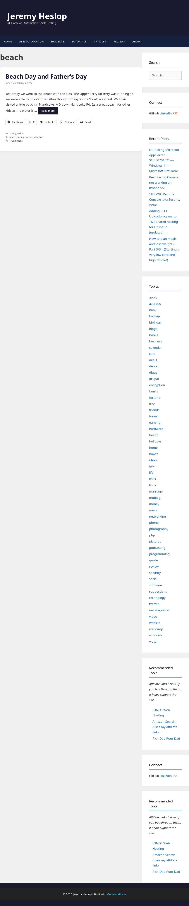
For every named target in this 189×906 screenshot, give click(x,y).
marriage (156, 491)
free (152, 404)
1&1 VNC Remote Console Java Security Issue (164, 199)
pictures (155, 541)
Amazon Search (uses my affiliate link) (164, 726)
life (151, 472)
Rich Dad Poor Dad (166, 738)
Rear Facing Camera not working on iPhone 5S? (163, 182)
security (155, 573)
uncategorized (159, 610)
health (154, 435)
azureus (155, 303)
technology (157, 598)
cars (152, 353)
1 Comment (16, 140)
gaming (154, 422)
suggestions (158, 591)
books (153, 335)
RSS (175, 113)
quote (153, 560)
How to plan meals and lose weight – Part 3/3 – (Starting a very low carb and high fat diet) (164, 249)
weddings (156, 629)
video (20, 133)
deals (153, 360)
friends (154, 410)
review (154, 566)
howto (153, 454)
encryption (157, 385)
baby (152, 310)
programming (159, 554)
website (155, 623)
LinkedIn (166, 113)
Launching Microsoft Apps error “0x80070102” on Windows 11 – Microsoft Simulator (164, 160)
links (152, 479)
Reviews (119, 41)
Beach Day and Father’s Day (46, 76)
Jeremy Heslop (37, 16)
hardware (156, 429)
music (153, 510)
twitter (154, 604)
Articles (100, 41)
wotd (153, 641)
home (153, 447)
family (12, 133)
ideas (153, 460)
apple (153, 297)
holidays (155, 441)
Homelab (57, 41)
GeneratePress (116, 894)
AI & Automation (31, 41)
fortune (154, 397)
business (155, 341)
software (155, 585)
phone (154, 522)
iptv (152, 466)
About (137, 41)
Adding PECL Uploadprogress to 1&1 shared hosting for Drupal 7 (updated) (163, 221)
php (152, 535)
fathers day (31, 137)
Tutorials (79, 41)
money (154, 504)
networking (157, 516)
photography (158, 529)
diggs (153, 372)
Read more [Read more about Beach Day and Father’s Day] (48, 110)
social (153, 579)
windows (155, 635)
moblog (155, 497)
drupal (154, 379)
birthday (155, 322)
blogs (153, 329)
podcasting (157, 547)
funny (153, 416)
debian (154, 366)
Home (8, 41)
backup (154, 316)
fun (41, 137)
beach (12, 137)
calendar (155, 347)
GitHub (154, 113)
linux (152, 485)
